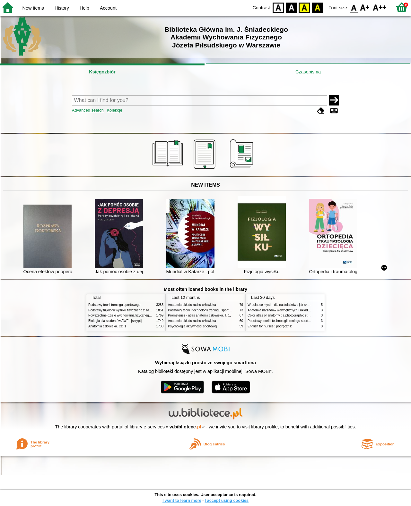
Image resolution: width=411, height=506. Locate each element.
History (62, 8)
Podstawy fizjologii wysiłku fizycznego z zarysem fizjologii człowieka (136, 310)
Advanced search (88, 110)
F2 (380, 7)
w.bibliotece (185, 426)
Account (108, 8)
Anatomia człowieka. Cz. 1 (107, 326)
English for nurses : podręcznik (270, 326)
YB (304, 7)
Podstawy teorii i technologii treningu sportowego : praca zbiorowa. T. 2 (219, 310)
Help (84, 8)
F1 (365, 7)
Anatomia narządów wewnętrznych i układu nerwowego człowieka (295, 310)
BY (317, 7)
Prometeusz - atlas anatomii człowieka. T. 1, (199, 315)
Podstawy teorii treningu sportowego (114, 305)
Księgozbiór (102, 71)
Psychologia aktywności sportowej (192, 326)
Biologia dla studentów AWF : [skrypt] (115, 321)
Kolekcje (114, 110)
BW (291, 7)
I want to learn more (181, 500)
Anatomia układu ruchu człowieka (192, 305)
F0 (354, 7)
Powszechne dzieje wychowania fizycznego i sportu (125, 315)
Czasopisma (308, 71)
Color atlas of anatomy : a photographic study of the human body (294, 315)
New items (33, 8)
